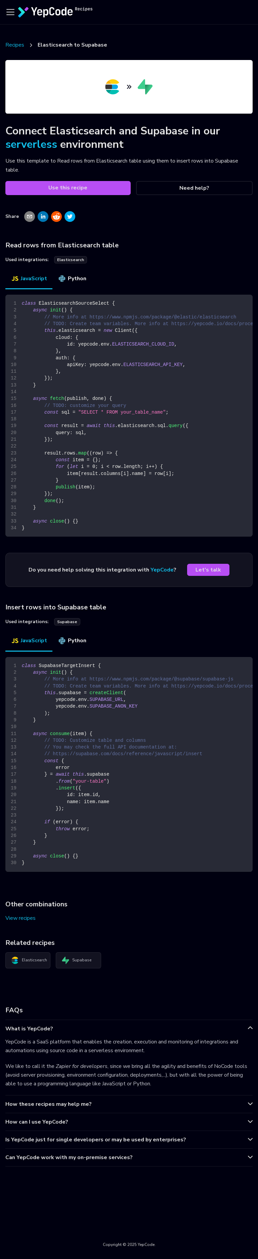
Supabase (76, 960)
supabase (67, 621)
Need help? (194, 188)
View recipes (20, 918)
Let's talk (208, 570)
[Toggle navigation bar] (10, 12)
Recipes (14, 45)
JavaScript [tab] (29, 278)
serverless (31, 144)
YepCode (162, 570)
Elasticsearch (29, 960)
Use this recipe (67, 187)
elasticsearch (70, 259)
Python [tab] (72, 278)
